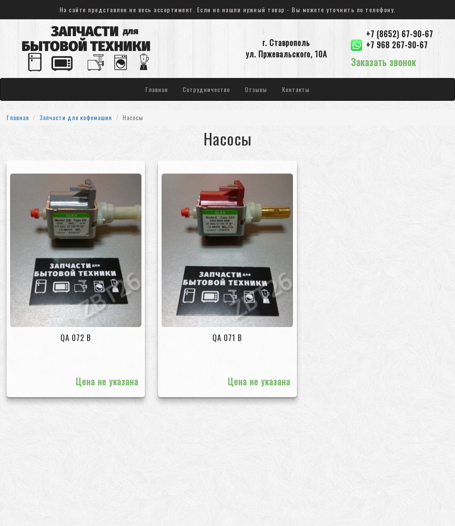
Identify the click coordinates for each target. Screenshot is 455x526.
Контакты (296, 89)
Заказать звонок (383, 62)
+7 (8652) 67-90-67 (399, 33)
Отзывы (256, 89)
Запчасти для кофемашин (75, 117)
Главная (156, 89)
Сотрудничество (206, 89)
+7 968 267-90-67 (397, 44)
